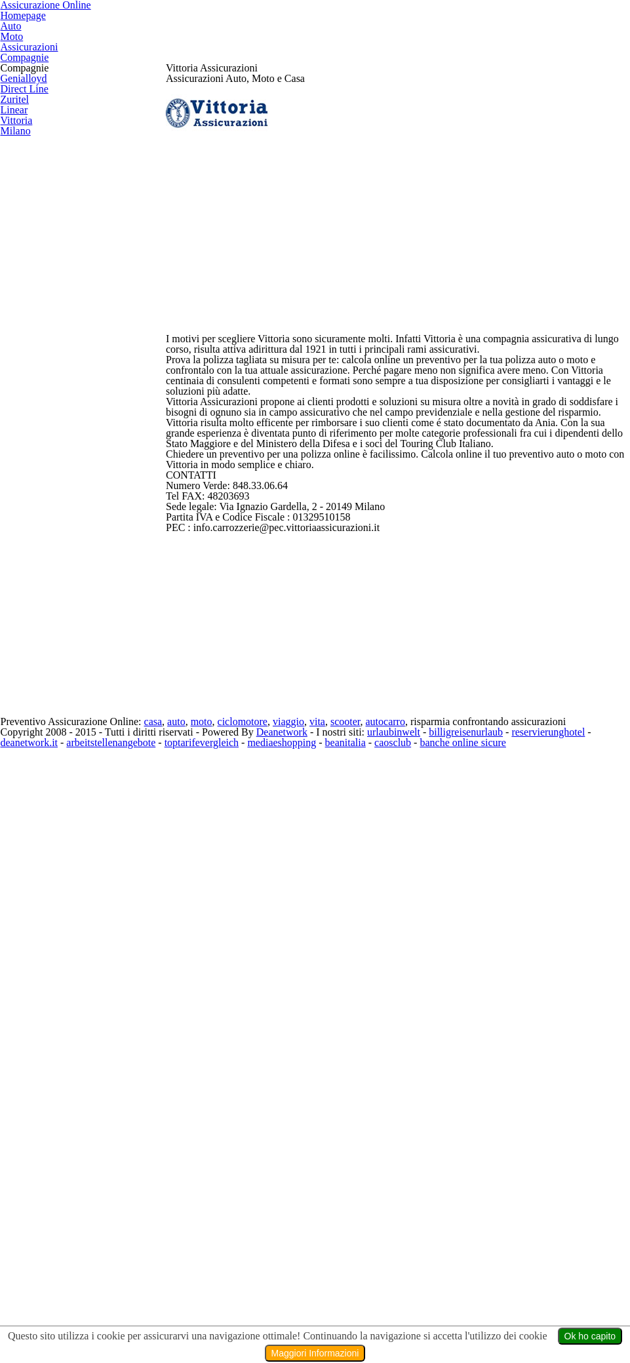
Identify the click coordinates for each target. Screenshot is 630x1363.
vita (349, 1291)
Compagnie (589, 37)
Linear (12, 390)
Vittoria (14, 419)
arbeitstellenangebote (161, 1325)
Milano (13, 448)
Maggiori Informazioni (315, 1353)
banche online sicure (541, 1325)
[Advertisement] (398, 496)
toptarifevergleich (260, 1325)
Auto (347, 37)
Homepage (275, 37)
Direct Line (21, 332)
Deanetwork (296, 1308)
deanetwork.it (72, 1325)
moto (226, 1291)
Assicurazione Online (141, 37)
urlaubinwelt (411, 1308)
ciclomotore (270, 1291)
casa (174, 1291)
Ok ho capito (588, 1336)
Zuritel (13, 361)
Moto (408, 37)
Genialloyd (21, 303)
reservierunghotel (572, 1308)
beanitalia (413, 1325)
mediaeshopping (346, 1325)
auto (200, 1291)
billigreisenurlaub (485, 1308)
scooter (380, 1291)
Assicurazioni (492, 37)
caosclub (465, 1325)
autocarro (424, 1291)
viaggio (320, 1291)
